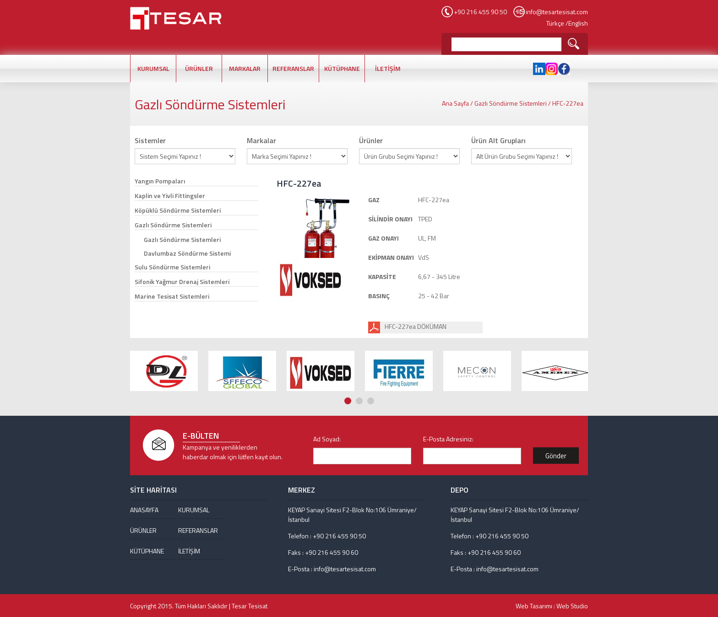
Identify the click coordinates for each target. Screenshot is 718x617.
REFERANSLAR (293, 68)
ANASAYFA (144, 510)
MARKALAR (245, 68)
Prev (574, 330)
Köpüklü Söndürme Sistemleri (178, 210)
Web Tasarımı (534, 606)
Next (583, 330)
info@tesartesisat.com (557, 11)
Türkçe (555, 23)
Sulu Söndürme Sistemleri (172, 267)
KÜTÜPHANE (342, 68)
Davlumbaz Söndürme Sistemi (187, 253)
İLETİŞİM (388, 68)
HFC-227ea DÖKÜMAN (415, 326)
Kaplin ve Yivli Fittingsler (170, 195)
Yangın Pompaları (160, 181)
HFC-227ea (567, 103)
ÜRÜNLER (199, 68)
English (578, 23)
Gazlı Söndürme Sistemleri (510, 103)
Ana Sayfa (455, 103)
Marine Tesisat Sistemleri (172, 296)
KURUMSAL (153, 68)
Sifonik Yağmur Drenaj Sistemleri (182, 281)
